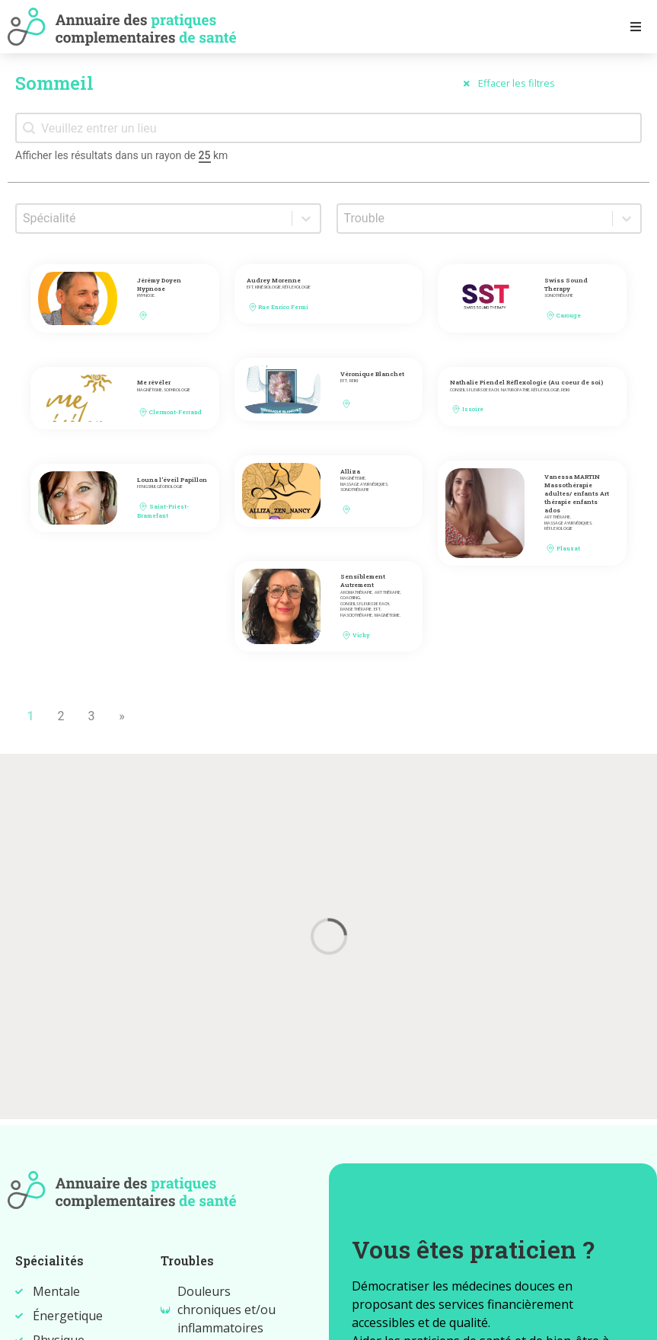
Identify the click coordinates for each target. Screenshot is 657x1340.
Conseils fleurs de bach (474, 390)
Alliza (350, 471)
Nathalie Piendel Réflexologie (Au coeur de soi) (526, 382)
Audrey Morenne (274, 280)
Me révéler (154, 382)
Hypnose (146, 295)
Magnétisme (149, 390)
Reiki (353, 381)
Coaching (350, 598)
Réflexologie (296, 287)
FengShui (146, 487)
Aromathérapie (356, 592)
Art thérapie (557, 517)
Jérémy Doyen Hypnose (159, 284)
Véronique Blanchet (372, 374)
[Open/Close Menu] (636, 26)
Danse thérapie (356, 609)
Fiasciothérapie (356, 615)
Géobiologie (170, 487)
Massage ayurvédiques (364, 484)
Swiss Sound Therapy (566, 284)
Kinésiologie (268, 287)
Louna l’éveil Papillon (172, 479)
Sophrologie (177, 390)
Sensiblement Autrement (362, 581)
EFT (250, 287)
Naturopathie (515, 390)
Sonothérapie (558, 295)
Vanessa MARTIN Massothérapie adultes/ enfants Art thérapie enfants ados (576, 493)
